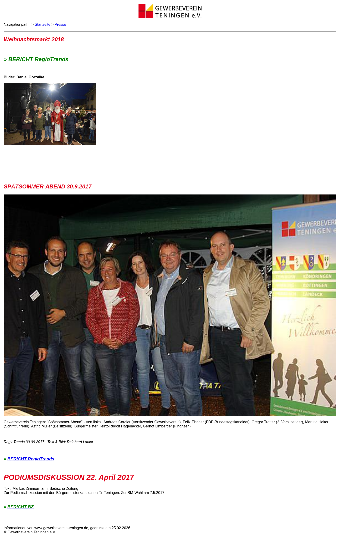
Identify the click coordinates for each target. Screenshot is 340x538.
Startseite (42, 24)
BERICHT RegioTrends (30, 458)
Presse (60, 24)
